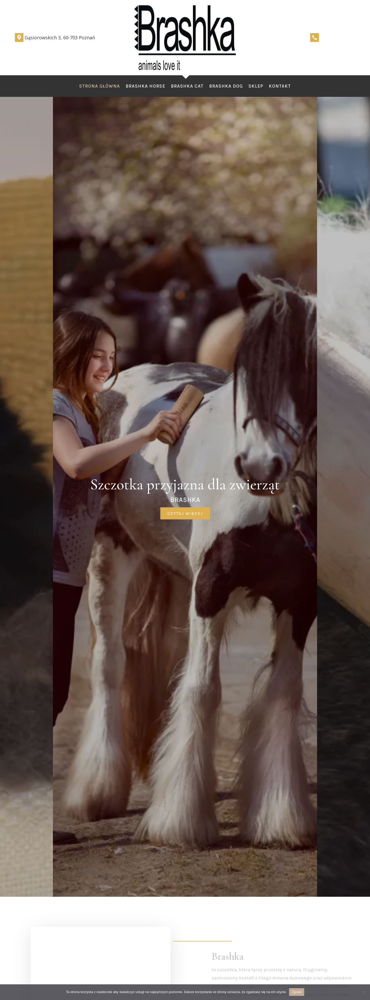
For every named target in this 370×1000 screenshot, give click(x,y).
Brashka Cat (187, 86)
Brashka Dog (226, 86)
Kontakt (280, 86)
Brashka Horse (145, 86)
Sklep (255, 86)
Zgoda (296, 992)
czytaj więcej (185, 513)
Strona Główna (99, 86)
